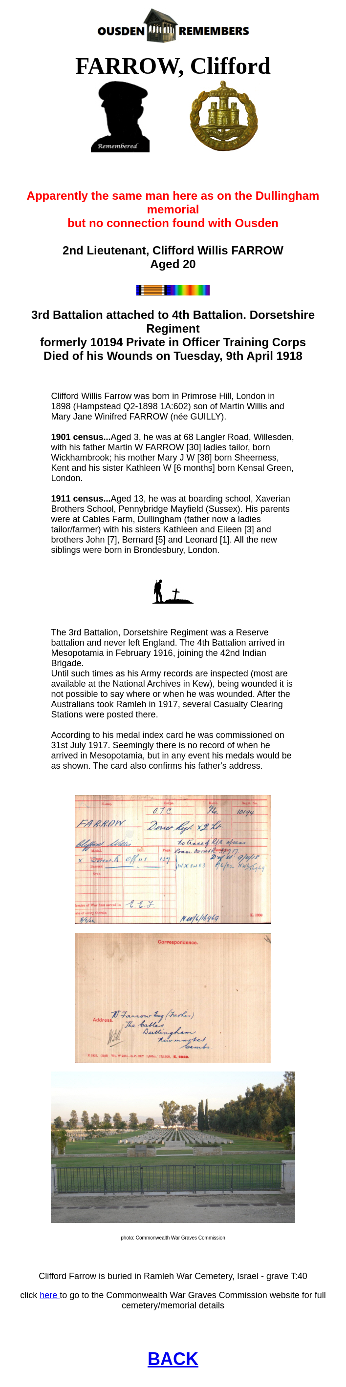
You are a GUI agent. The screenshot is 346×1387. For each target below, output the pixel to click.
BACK (173, 1359)
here (50, 1295)
